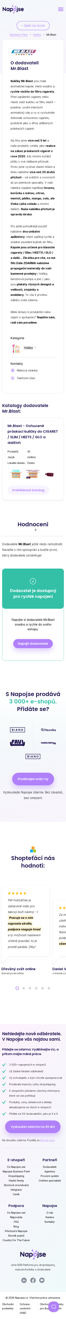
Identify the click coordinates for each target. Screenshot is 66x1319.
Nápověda (16, 1217)
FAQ (16, 1221)
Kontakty (50, 1221)
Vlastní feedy (16, 1180)
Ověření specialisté (50, 1180)
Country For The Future (16, 1240)
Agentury (50, 1171)
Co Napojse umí (16, 1166)
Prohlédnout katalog (28, 490)
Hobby (37, 34)
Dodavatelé (49, 1166)
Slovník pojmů (16, 1235)
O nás (49, 1212)
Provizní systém (50, 1175)
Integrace (16, 1189)
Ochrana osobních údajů (25, 1308)
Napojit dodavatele (33, 644)
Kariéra (50, 1217)
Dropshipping (16, 1175)
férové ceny (47, 1140)
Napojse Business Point (16, 1171)
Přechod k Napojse (16, 1231)
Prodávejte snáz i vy (33, 779)
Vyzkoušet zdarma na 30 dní (33, 1127)
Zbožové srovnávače (16, 1185)
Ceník (16, 1194)
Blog (16, 1226)
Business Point (19, 34)
